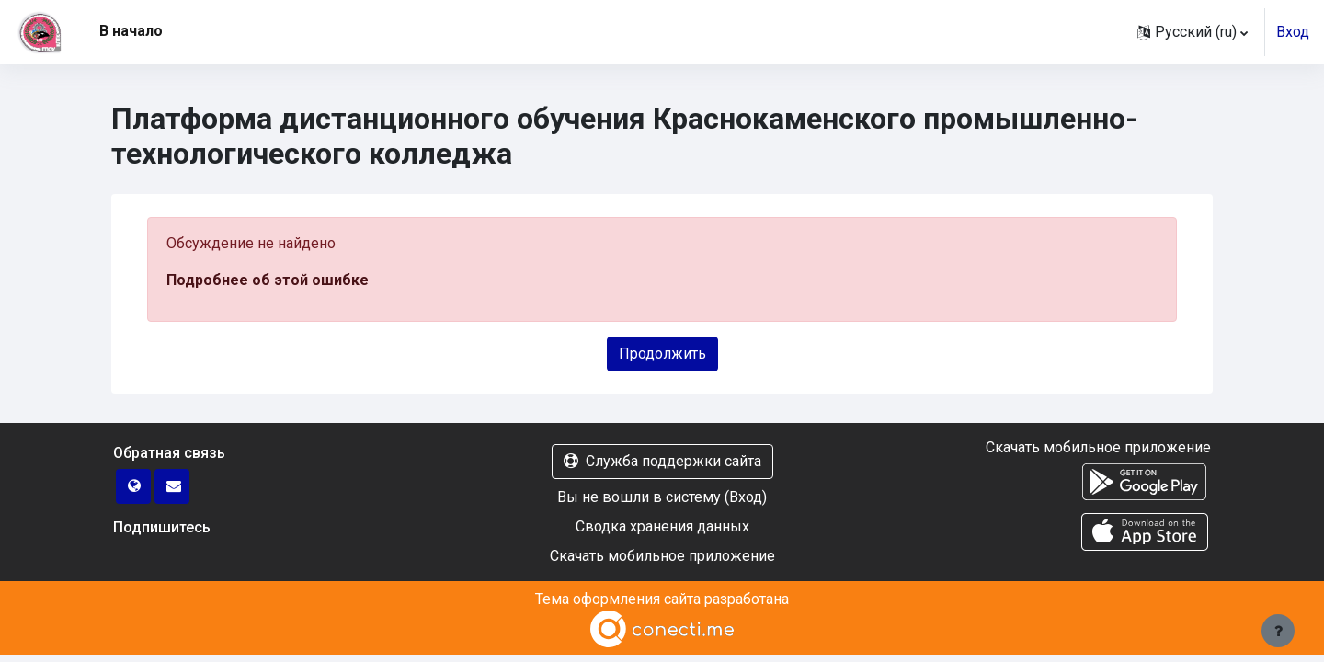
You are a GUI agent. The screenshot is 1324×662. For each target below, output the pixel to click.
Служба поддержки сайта (662, 461)
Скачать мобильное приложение (662, 556)
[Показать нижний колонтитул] (1278, 630)
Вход (1292, 31)
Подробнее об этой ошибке (267, 280)
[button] (1192, 32)
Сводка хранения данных (662, 526)
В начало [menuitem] (131, 31)
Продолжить (662, 353)
